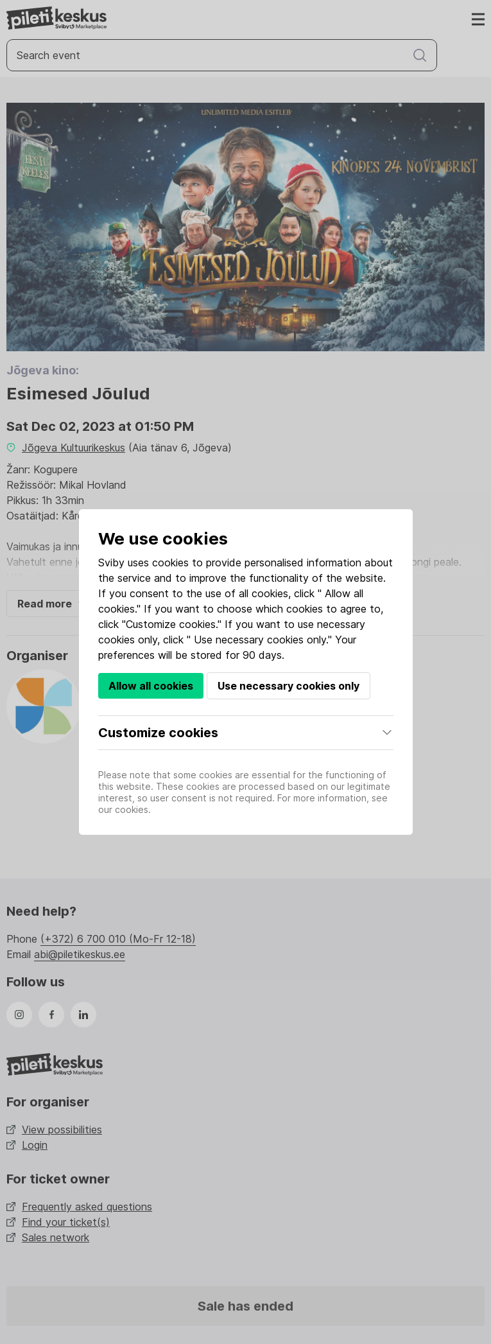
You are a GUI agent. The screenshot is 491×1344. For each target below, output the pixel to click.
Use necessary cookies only (288, 685)
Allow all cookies (150, 685)
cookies (170, 562)
